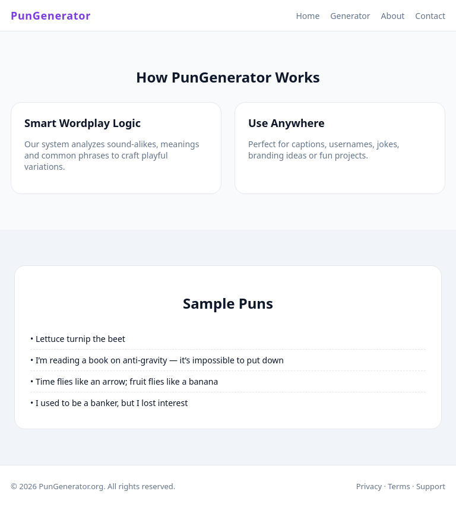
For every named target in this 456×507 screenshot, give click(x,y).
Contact (430, 15)
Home (307, 15)
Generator (350, 15)
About (393, 15)
